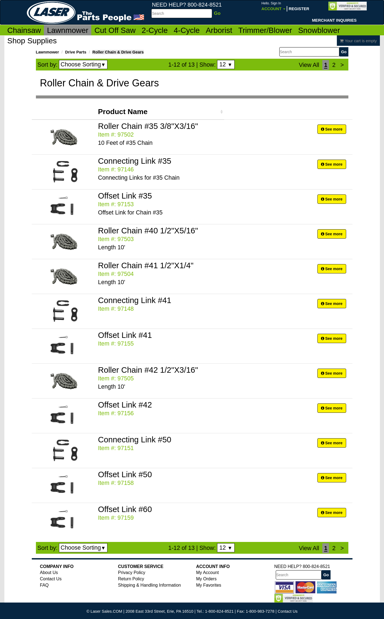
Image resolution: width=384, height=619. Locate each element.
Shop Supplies (32, 40)
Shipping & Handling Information (149, 585)
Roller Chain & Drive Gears (118, 52)
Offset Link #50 (125, 474)
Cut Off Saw (114, 30)
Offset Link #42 (125, 404)
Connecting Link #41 (134, 300)
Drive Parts (75, 52)
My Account (207, 572)
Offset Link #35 (125, 195)
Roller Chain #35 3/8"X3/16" (148, 126)
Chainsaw (24, 30)
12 (225, 64)
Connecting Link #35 (134, 160)
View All (309, 65)
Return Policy (131, 578)
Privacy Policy (132, 572)
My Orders (206, 578)
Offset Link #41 (125, 335)
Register (299, 9)
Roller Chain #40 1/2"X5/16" (148, 230)
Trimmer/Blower (265, 30)
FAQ (44, 585)
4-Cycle (187, 30)
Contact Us (51, 578)
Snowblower (319, 30)
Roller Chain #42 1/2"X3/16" (148, 369)
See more (332, 129)
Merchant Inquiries (334, 20)
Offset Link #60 (125, 509)
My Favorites (208, 585)
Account (273, 6)
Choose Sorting (83, 64)
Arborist (219, 30)
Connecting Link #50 (134, 439)
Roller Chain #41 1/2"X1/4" (146, 265)
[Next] (342, 65)
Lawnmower (67, 30)
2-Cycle (155, 30)
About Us (49, 572)
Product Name (123, 112)
